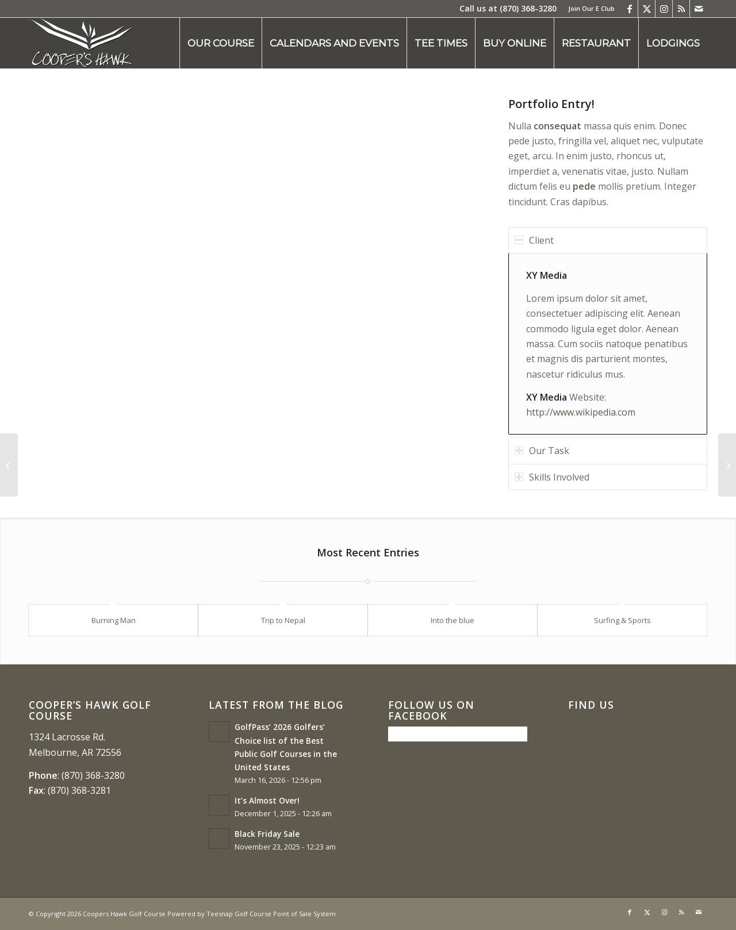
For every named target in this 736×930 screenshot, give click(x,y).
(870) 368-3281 (79, 790)
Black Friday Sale (267, 833)
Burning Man (113, 620)
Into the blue (452, 620)
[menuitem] (588, 8)
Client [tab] (534, 240)
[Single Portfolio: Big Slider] (9, 465)
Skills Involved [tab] (552, 477)
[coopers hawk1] (81, 43)
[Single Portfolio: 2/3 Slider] (727, 465)
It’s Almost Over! (267, 800)
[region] (607, 344)
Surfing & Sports (622, 620)
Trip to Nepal (283, 620)
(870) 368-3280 (528, 8)
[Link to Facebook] (629, 8)
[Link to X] (646, 8)
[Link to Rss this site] (681, 8)
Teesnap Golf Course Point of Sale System (271, 913)
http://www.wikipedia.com (580, 412)
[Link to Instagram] (664, 8)
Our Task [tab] (542, 450)
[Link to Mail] (698, 8)
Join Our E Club (591, 8)
